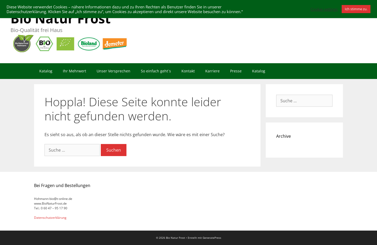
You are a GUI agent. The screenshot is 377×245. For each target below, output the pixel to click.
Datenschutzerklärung (50, 217)
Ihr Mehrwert (74, 70)
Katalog (45, 70)
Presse (236, 70)
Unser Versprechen (113, 70)
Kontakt (188, 70)
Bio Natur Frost (60, 18)
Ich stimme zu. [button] (356, 9)
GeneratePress (212, 237)
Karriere (212, 70)
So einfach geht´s (156, 70)
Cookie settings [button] (324, 9)
